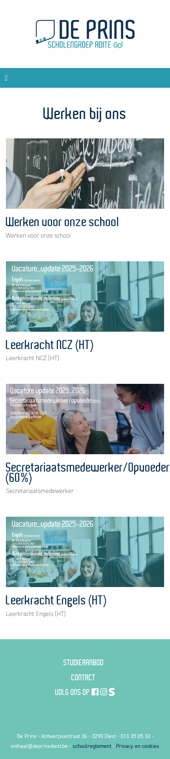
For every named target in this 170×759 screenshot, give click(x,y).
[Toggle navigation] (6, 77)
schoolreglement (92, 746)
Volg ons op (72, 692)
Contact (83, 677)
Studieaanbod (84, 662)
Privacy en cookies (137, 746)
